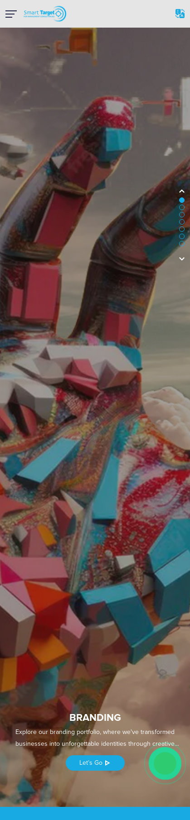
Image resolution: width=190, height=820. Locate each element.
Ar (180, 13)
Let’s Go (95, 763)
